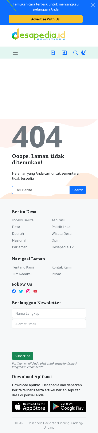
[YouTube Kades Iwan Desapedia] (35, 291)
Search (77, 190)
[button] (75, 52)
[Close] (93, 5)
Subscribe (23, 356)
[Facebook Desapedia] (14, 291)
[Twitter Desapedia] (21, 291)
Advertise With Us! (45, 19)
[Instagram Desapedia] (28, 291)
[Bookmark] (53, 52)
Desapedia (35, 423)
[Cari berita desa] (41, 190)
